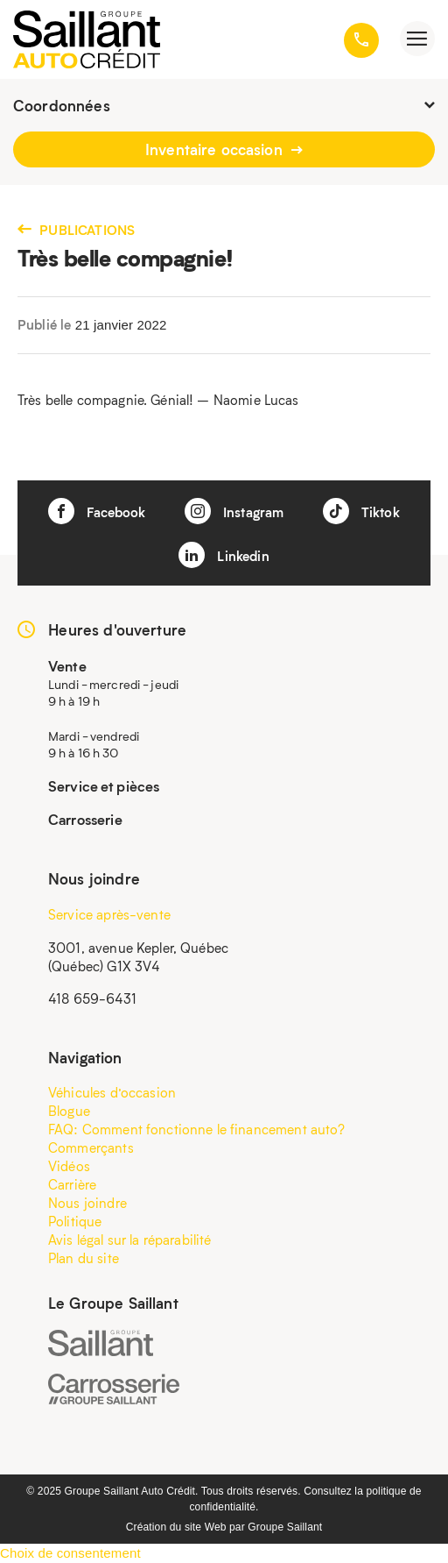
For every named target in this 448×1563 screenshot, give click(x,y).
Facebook (96, 511)
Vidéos (69, 1166)
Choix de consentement (70, 1552)
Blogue (69, 1110)
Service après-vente (109, 914)
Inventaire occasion (224, 149)
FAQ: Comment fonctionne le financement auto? (197, 1129)
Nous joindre (87, 1202)
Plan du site (83, 1258)
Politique (75, 1221)
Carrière (72, 1184)
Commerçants (91, 1147)
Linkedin (223, 555)
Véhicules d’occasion (112, 1092)
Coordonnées (224, 105)
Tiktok (361, 511)
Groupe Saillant (285, 1527)
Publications (76, 229)
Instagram (234, 511)
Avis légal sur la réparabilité (130, 1239)
